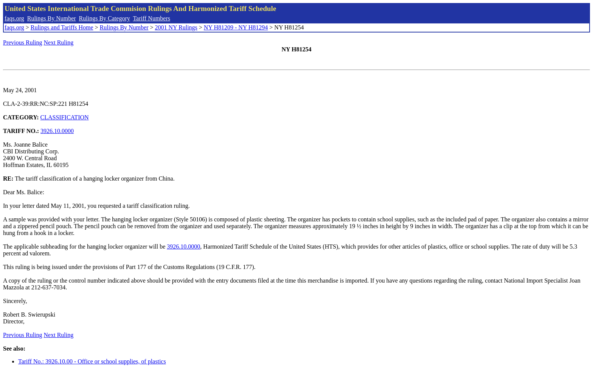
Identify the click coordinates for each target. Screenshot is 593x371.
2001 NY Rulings (176, 27)
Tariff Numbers (151, 18)
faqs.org (14, 18)
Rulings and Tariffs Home (62, 27)
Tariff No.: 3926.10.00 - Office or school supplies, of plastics (92, 361)
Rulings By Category (104, 18)
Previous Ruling (22, 42)
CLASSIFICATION (64, 117)
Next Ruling (59, 42)
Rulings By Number (51, 18)
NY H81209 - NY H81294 (236, 27)
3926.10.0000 (57, 131)
